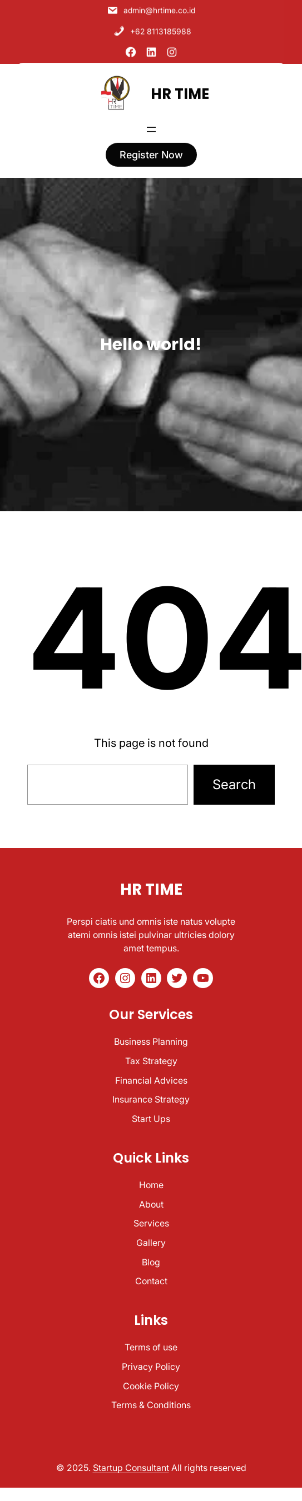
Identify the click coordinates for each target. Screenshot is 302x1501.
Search (234, 784)
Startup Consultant (131, 1467)
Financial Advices (151, 1080)
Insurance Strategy (151, 1099)
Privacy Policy (151, 1366)
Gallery (151, 1242)
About (151, 1204)
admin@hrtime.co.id (151, 7)
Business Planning (151, 1041)
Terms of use (151, 1347)
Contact (151, 1280)
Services (151, 1223)
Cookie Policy (151, 1386)
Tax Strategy (151, 1060)
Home (151, 1184)
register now (151, 150)
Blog (151, 1262)
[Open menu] (151, 125)
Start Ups (151, 1118)
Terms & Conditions (151, 1404)
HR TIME (180, 89)
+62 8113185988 (152, 28)
